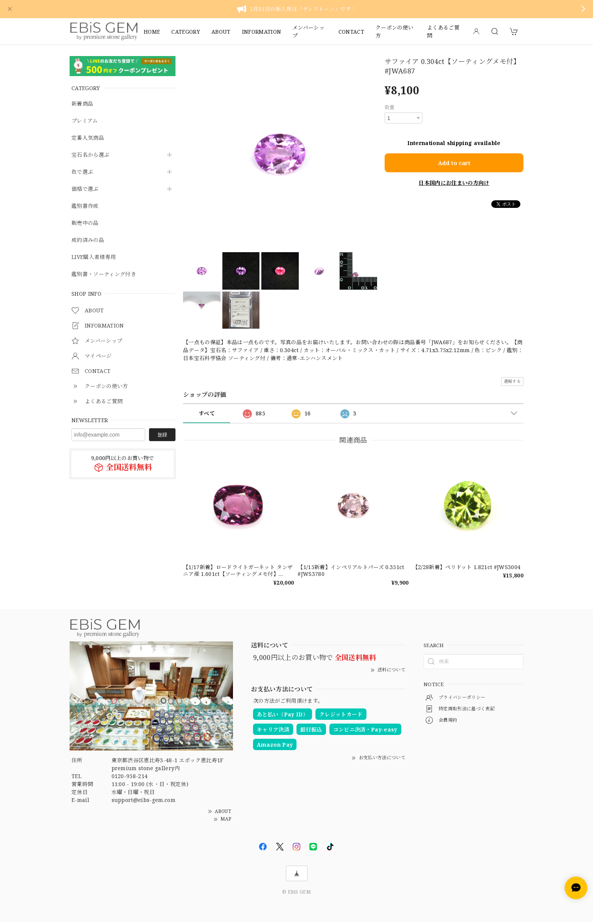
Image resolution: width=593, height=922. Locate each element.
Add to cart (454, 162)
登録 (162, 434)
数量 (390, 107)
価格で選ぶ (85, 189)
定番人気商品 (87, 138)
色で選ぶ (82, 172)
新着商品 (82, 104)
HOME (152, 31)
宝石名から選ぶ (90, 155)
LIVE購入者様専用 (93, 257)
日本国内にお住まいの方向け (454, 182)
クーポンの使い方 (394, 31)
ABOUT (221, 31)
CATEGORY (185, 31)
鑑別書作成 (85, 206)
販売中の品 (85, 223)
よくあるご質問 (443, 31)
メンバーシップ (308, 31)
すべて (207, 413)
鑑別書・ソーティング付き (103, 274)
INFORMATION (261, 31)
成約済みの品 (87, 240)
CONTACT (351, 31)
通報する (512, 381)
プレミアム (84, 121)
